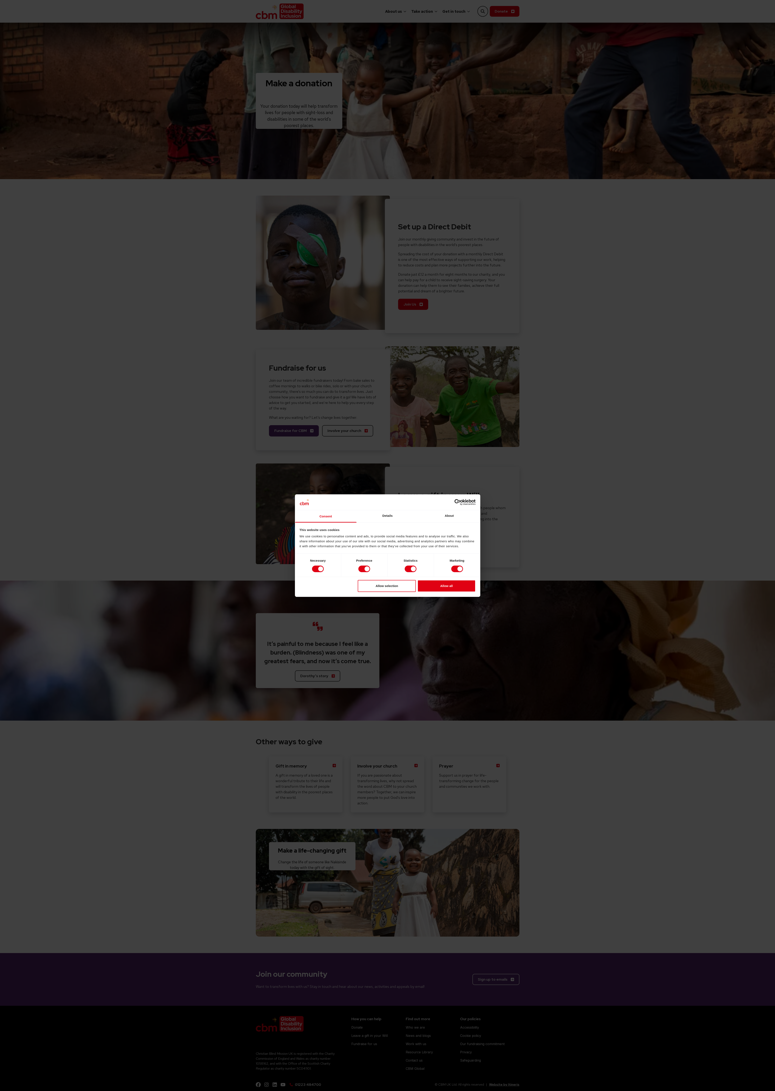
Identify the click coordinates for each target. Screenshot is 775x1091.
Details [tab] (387, 515)
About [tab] (449, 515)
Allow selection (387, 586)
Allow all (446, 586)
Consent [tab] (325, 516)
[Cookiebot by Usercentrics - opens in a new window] (458, 502)
